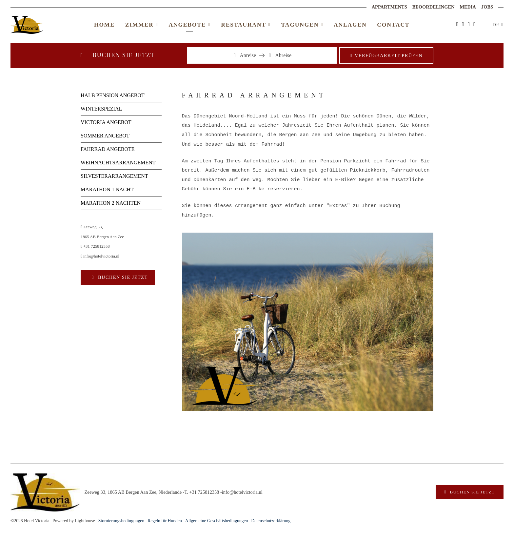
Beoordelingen (433, 7)
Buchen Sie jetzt (122, 277)
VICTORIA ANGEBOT (106, 122)
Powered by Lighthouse (73, 520)
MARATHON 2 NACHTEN (111, 203)
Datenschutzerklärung (270, 520)
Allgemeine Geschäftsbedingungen (216, 520)
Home (104, 24)
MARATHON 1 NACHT (107, 189)
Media (468, 7)
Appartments (389, 7)
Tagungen (302, 24)
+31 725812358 (95, 246)
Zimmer (141, 24)
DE (496, 24)
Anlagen (350, 24)
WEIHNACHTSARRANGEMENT (118, 162)
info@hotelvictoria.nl (100, 256)
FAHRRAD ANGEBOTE (108, 149)
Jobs (487, 7)
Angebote (189, 24)
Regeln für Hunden (165, 520)
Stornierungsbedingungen (121, 520)
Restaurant (245, 24)
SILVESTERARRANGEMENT (114, 176)
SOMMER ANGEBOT (105, 135)
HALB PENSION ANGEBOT (113, 95)
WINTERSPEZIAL (101, 109)
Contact (393, 24)
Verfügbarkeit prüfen (389, 55)
